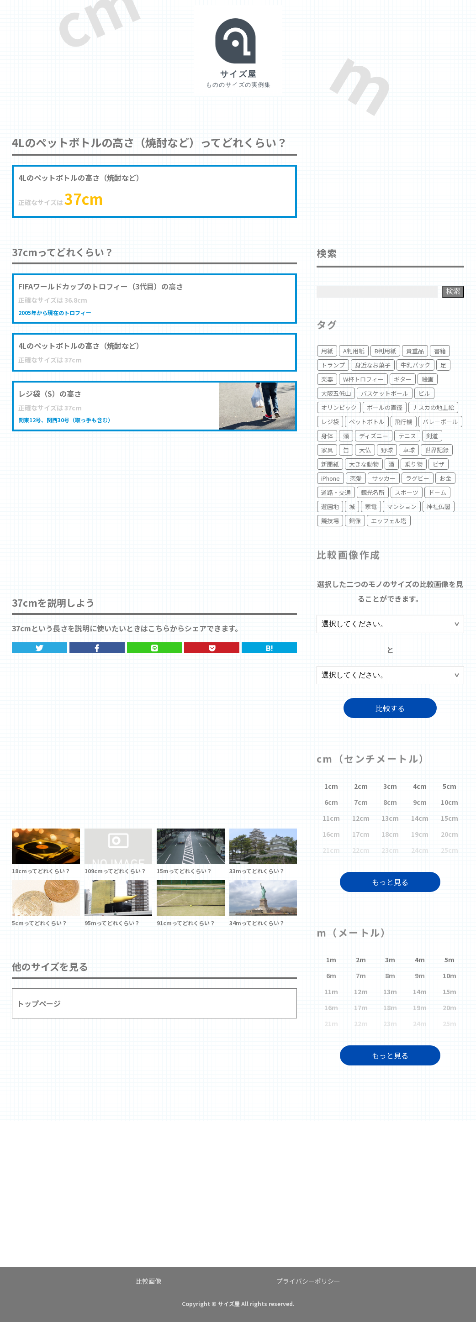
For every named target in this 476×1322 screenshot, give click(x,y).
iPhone (330, 478)
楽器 (327, 379)
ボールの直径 (384, 407)
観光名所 (373, 492)
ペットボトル (367, 421)
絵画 (428, 379)
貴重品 (415, 350)
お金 (445, 478)
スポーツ (406, 492)
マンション (402, 506)
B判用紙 (385, 350)
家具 (327, 450)
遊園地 (330, 506)
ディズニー (373, 435)
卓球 (409, 450)
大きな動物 (364, 464)
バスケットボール (384, 393)
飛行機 (404, 421)
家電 (371, 506)
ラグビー (417, 478)
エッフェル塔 (389, 520)
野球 (387, 450)
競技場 (330, 520)
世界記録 (437, 450)
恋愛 (356, 478)
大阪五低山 (336, 393)
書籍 (440, 350)
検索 (453, 291)
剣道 (432, 435)
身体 (327, 435)
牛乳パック (415, 365)
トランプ (333, 365)
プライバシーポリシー (308, 1280)
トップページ (39, 1003)
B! (269, 647)
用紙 (327, 350)
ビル (424, 393)
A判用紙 (354, 350)
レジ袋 (330, 421)
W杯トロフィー (363, 379)
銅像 (355, 520)
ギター (403, 379)
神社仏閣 (438, 506)
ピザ (438, 464)
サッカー (384, 478)
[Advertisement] (154, 504)
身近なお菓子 (373, 365)
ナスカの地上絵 (433, 407)
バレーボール (440, 421)
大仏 (365, 450)
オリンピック (339, 407)
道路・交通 (336, 492)
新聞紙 (330, 464)
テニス (407, 435)
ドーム (437, 492)
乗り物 (414, 464)
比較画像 (148, 1280)
